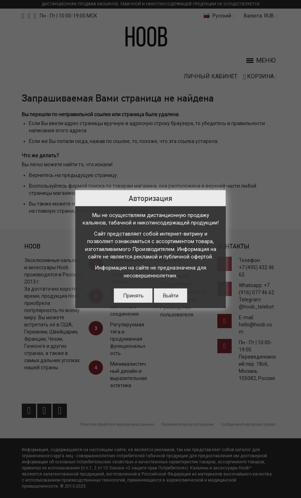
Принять (133, 295)
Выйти (170, 295)
